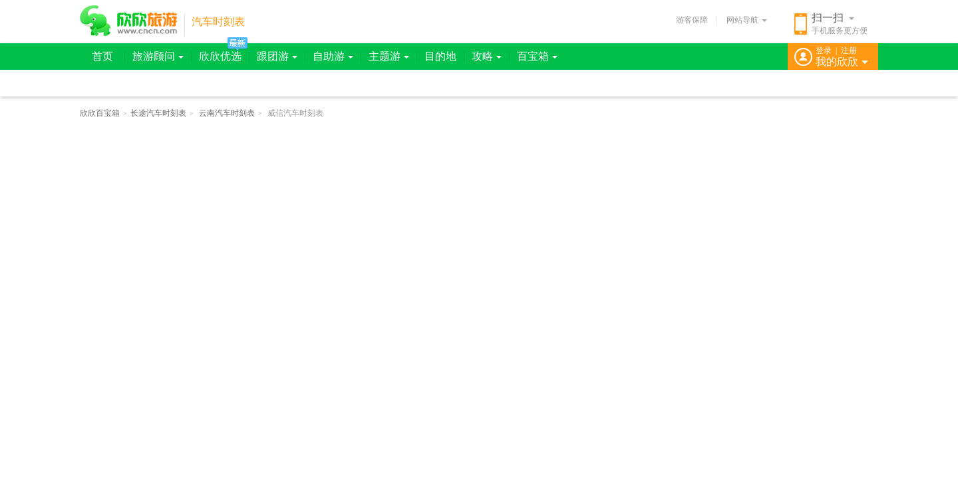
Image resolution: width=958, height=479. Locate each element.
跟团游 (277, 56)
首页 (102, 56)
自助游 (333, 56)
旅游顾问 (158, 56)
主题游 (389, 56)
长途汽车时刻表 (158, 113)
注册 (849, 50)
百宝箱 (537, 56)
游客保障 (692, 20)
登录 (824, 50)
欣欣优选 (220, 56)
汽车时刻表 (218, 21)
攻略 (487, 56)
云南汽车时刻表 (227, 113)
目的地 (440, 56)
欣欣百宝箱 (100, 113)
